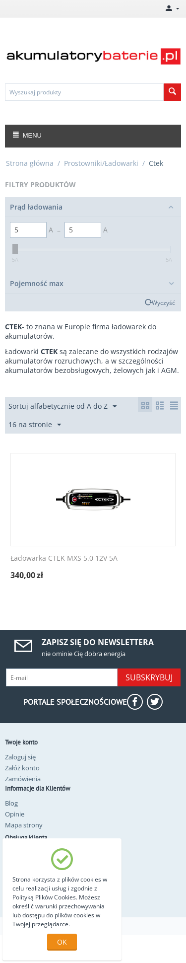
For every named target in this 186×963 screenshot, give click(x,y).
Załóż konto (22, 767)
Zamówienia (23, 778)
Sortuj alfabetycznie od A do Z (62, 406)
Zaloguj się (20, 756)
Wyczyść (163, 302)
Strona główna (30, 163)
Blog (11, 803)
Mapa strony (24, 824)
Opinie (14, 814)
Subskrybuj (149, 677)
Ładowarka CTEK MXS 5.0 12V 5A (64, 558)
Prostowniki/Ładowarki (101, 163)
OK (62, 942)
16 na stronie (34, 425)
